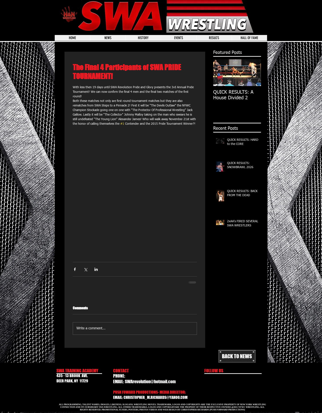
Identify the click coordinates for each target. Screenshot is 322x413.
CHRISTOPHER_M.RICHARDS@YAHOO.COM (156, 397)
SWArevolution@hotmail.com (150, 381)
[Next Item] (254, 72)
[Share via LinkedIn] (96, 269)
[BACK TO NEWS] (237, 356)
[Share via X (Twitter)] (85, 269)
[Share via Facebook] (75, 269)
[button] (178, 38)
